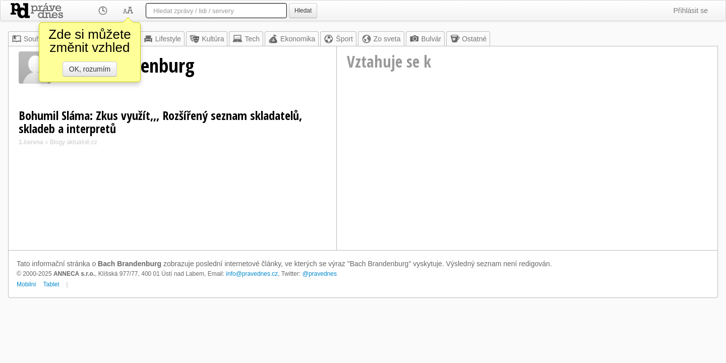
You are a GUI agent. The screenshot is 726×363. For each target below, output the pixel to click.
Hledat (303, 10)
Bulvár (425, 39)
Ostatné (468, 39)
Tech (246, 39)
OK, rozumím (89, 69)
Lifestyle (162, 39)
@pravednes (319, 273)
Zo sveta (381, 39)
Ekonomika (291, 39)
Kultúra (207, 39)
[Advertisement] (527, 174)
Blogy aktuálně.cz (73, 142)
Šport (338, 39)
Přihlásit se (691, 11)
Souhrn (29, 39)
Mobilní (26, 284)
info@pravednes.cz (252, 273)
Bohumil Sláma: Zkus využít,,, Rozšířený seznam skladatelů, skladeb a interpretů (160, 122)
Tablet (51, 284)
